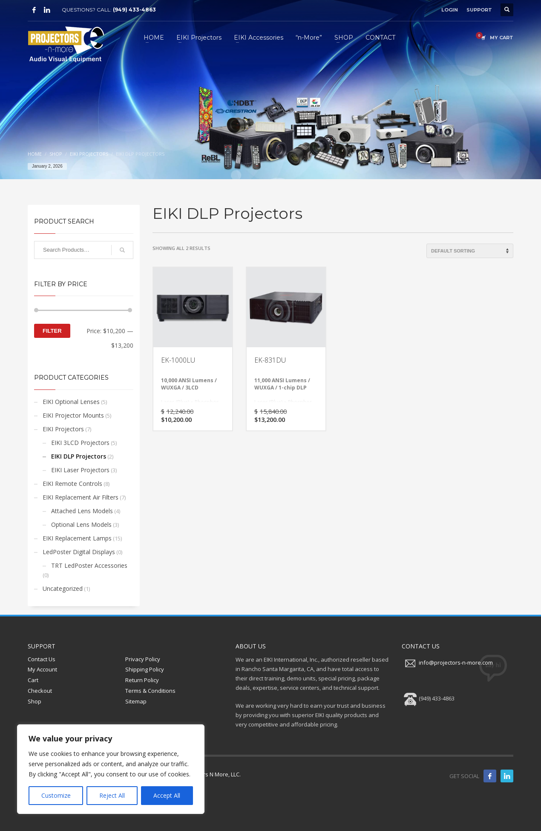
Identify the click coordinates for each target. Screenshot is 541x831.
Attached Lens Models (82, 511)
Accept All (166, 795)
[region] (110, 769)
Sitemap (136, 701)
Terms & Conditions (150, 690)
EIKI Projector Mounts (73, 415)
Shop (34, 701)
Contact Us (41, 659)
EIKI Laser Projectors (80, 470)
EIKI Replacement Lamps (77, 538)
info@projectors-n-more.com (456, 662)
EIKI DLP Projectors (78, 456)
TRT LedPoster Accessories (89, 565)
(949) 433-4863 (134, 9)
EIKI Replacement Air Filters (80, 497)
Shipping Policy (144, 669)
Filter (52, 331)
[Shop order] (469, 251)
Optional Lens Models (81, 524)
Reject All (112, 795)
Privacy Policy (142, 659)
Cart (33, 680)
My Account (42, 669)
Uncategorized (63, 588)
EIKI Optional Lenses (71, 402)
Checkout (40, 690)
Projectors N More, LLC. (211, 774)
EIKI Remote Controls (72, 483)
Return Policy (142, 680)
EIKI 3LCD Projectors (80, 443)
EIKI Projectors (63, 429)
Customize (56, 795)
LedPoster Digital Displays (79, 552)
